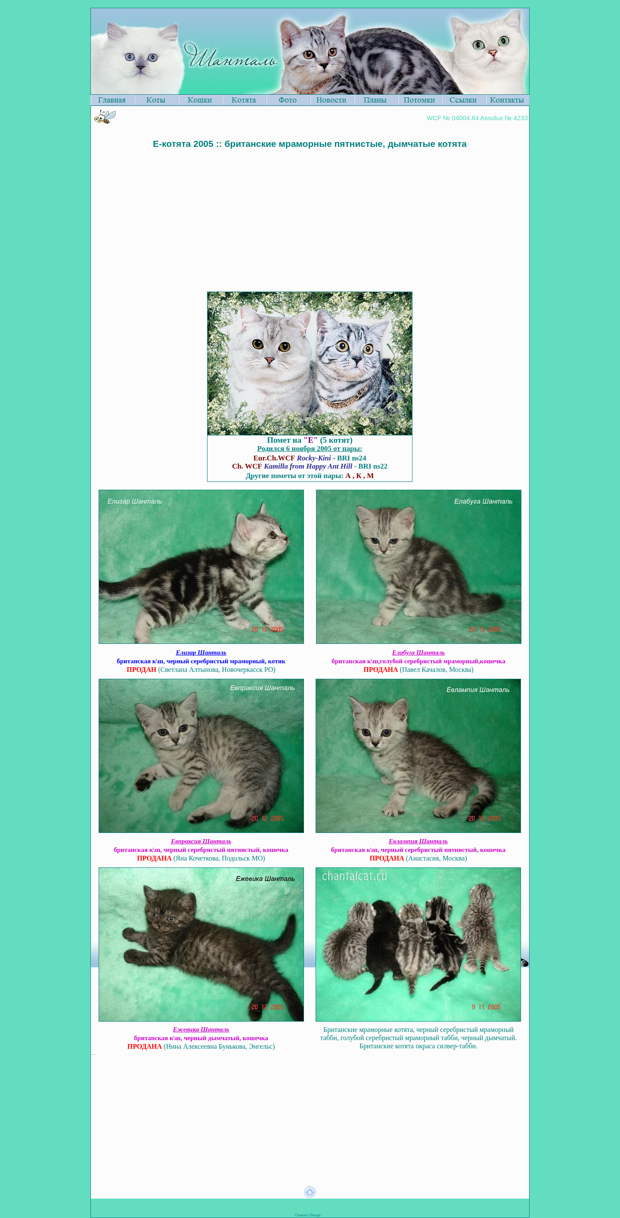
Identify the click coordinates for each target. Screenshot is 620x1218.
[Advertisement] (310, 211)
